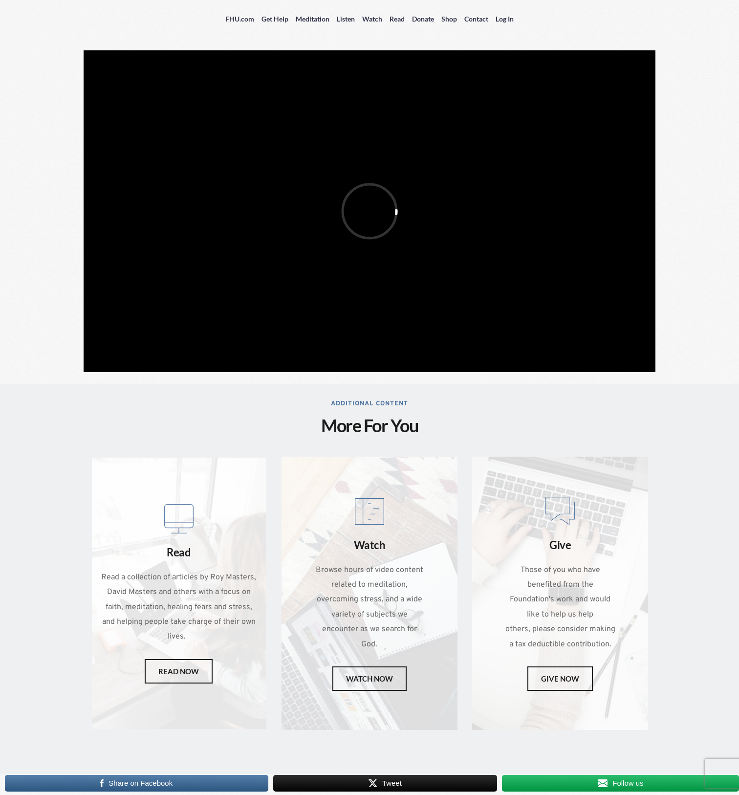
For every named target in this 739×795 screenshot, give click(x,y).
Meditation (312, 19)
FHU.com (239, 19)
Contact (476, 19)
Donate (423, 19)
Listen (346, 19)
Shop (449, 19)
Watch (372, 19)
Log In (505, 19)
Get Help (274, 19)
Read (397, 19)
